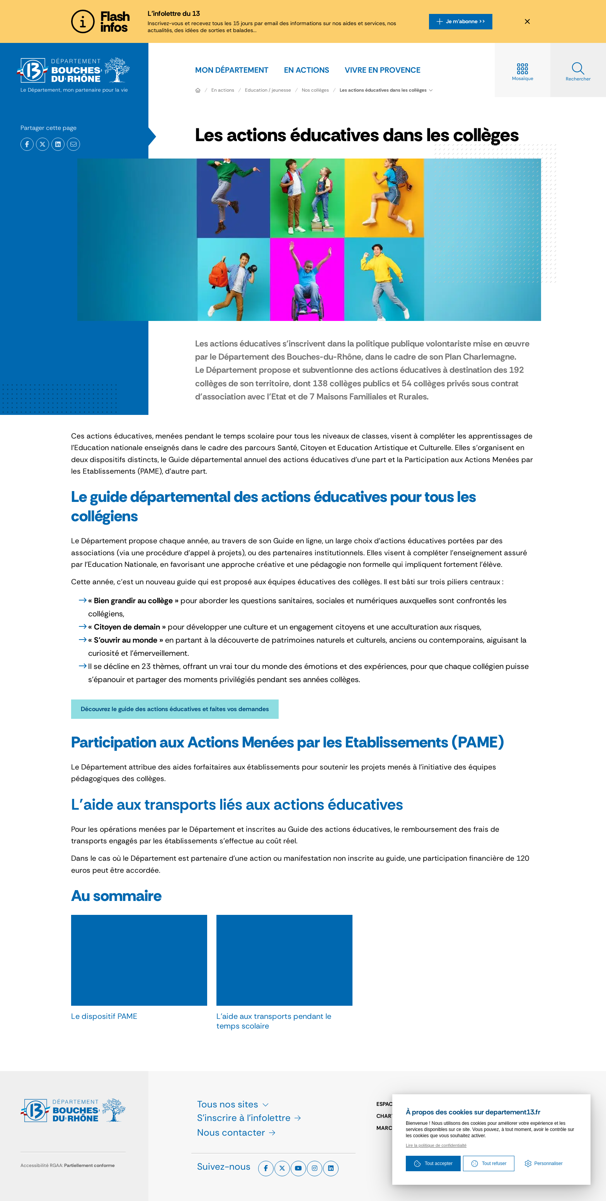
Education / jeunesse (268, 90)
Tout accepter (433, 1163)
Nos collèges (315, 90)
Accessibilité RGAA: (67, 1165)
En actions (222, 90)
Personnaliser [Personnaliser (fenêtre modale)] (548, 1163)
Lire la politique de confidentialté (436, 1145)
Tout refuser (488, 1163)
